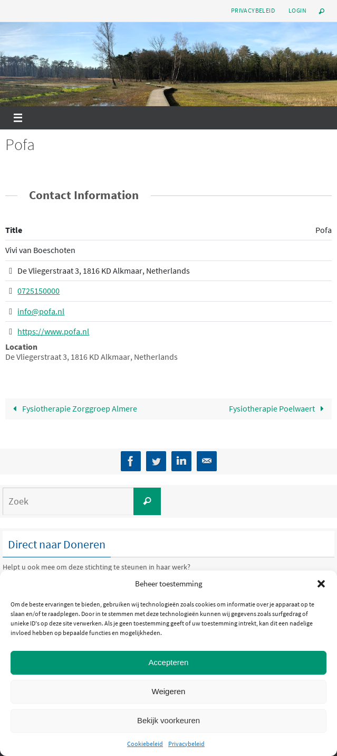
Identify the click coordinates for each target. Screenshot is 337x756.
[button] (321, 583)
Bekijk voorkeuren (168, 720)
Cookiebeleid (145, 744)
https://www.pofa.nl (53, 331)
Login (297, 10)
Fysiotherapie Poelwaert (279, 408)
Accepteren (169, 662)
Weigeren (169, 691)
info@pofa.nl (40, 311)
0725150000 (38, 291)
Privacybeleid (186, 744)
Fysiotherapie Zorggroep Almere (72, 408)
